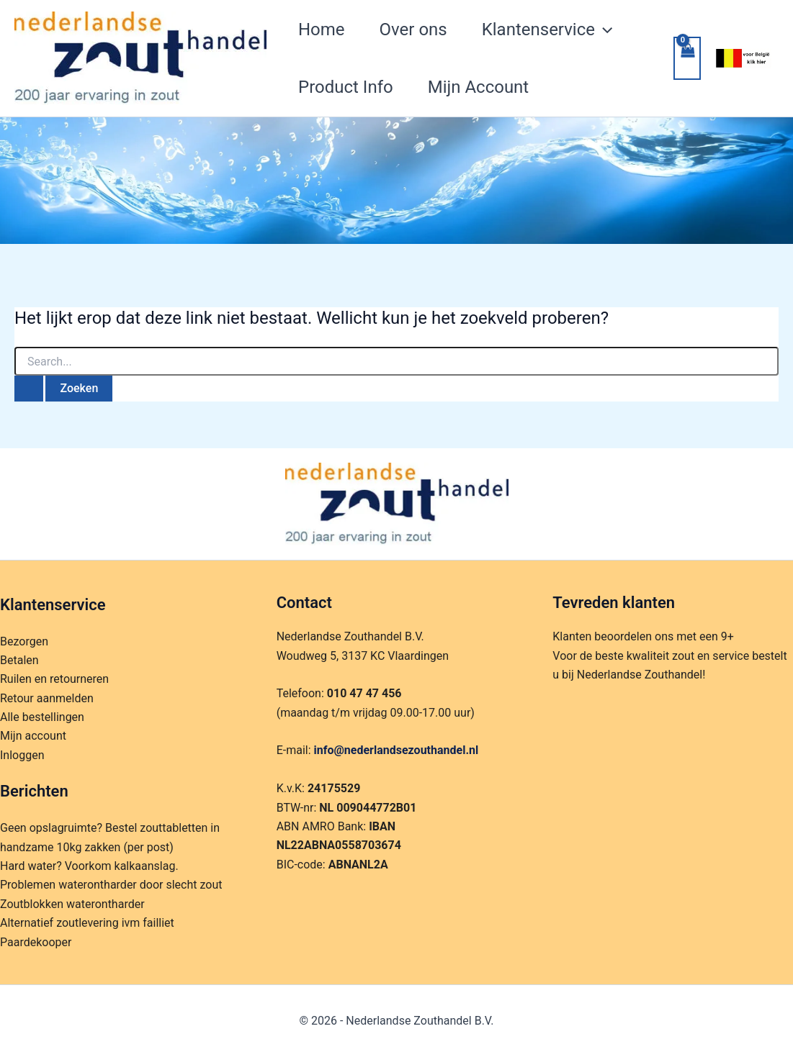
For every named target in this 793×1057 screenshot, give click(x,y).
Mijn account (33, 736)
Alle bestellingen (42, 717)
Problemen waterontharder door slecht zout (111, 885)
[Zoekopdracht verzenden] (28, 389)
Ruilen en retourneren (54, 679)
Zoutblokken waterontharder (72, 904)
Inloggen (22, 755)
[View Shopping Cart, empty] (687, 58)
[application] (603, 29)
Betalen (19, 660)
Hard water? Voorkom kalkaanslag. (89, 866)
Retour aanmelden (47, 698)
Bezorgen (24, 641)
